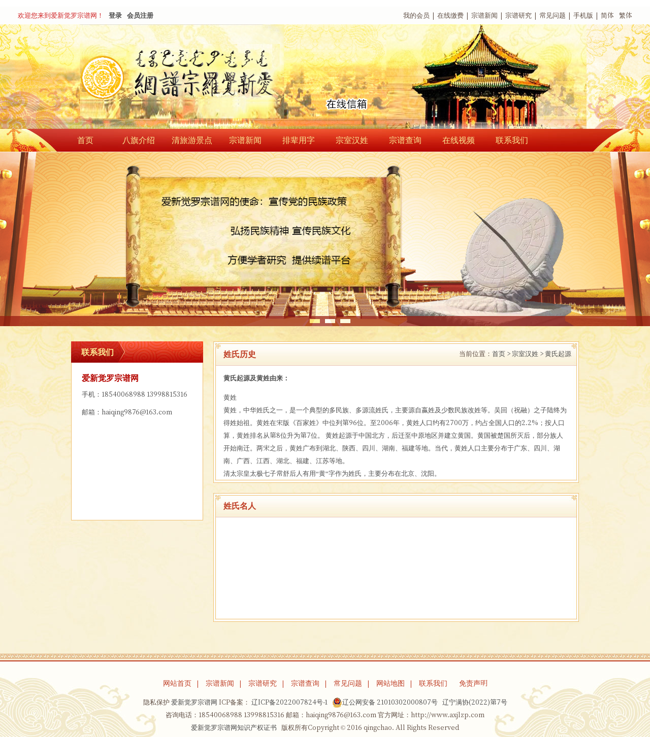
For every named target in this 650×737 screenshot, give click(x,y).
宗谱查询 (405, 140)
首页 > (501, 353)
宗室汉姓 (352, 140)
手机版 (583, 15)
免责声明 (473, 683)
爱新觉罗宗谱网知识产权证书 (234, 727)
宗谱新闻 (484, 15)
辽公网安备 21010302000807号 (385, 702)
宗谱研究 (518, 15)
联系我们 (512, 140)
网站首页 (177, 683)
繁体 (625, 15)
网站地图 (390, 683)
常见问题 (552, 15)
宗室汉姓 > (527, 353)
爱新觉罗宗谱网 (194, 702)
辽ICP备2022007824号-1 (289, 702)
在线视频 (458, 140)
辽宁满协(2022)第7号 (474, 702)
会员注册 (140, 15)
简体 (607, 15)
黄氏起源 (558, 353)
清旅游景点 (192, 140)
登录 (115, 15)
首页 (85, 140)
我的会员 (416, 15)
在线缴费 (450, 15)
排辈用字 (298, 140)
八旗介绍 (138, 140)
